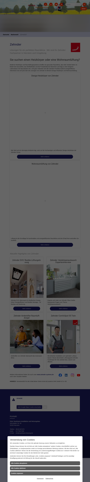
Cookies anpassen (17, 473)
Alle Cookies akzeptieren (19, 463)
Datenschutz (49, 478)
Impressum (40, 478)
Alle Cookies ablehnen (18, 468)
